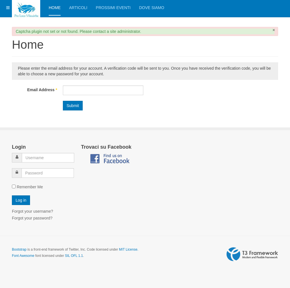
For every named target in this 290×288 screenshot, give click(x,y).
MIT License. (128, 249)
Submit (73, 105)
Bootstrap (19, 249)
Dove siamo (151, 7)
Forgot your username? (32, 211)
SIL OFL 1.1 (74, 256)
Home (55, 7)
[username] (48, 158)
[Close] (274, 30)
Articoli (78, 7)
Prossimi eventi (113, 7)
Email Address (42, 90)
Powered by (252, 254)
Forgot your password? (32, 218)
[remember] (14, 186)
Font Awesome (23, 256)
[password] (48, 173)
